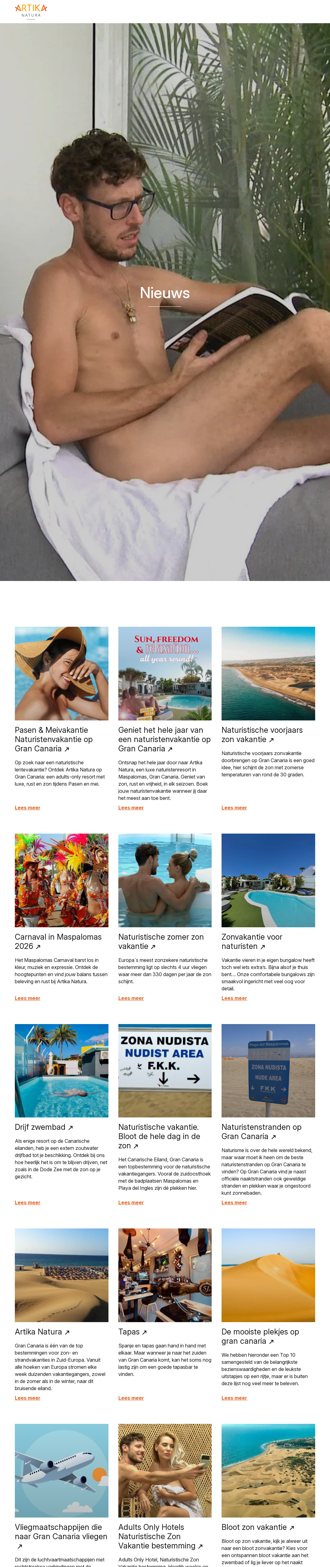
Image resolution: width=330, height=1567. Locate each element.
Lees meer (27, 808)
